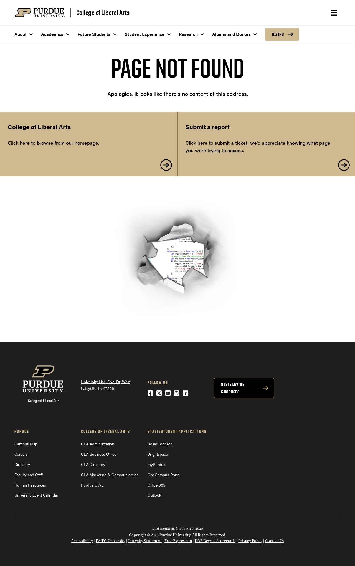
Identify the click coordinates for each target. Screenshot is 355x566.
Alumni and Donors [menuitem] (231, 34)
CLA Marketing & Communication (110, 474)
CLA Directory (93, 464)
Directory (22, 464)
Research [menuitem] (188, 34)
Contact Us (274, 540)
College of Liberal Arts (103, 12)
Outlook (154, 495)
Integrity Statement (145, 540)
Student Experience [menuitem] (144, 34)
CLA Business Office (98, 454)
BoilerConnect (160, 444)
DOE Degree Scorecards (215, 540)
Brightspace (158, 454)
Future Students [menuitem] (94, 34)
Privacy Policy (250, 540)
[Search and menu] (334, 12)
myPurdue (156, 464)
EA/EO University (110, 540)
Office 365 (156, 485)
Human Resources (30, 485)
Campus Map (25, 444)
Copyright (137, 535)
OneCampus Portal (164, 474)
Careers (21, 454)
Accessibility (82, 540)
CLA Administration (97, 444)
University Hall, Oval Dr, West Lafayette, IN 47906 (105, 385)
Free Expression (178, 540)
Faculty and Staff (28, 474)
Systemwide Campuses (232, 388)
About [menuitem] (20, 34)
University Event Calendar (36, 495)
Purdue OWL (92, 485)
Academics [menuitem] (52, 34)
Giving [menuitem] (278, 34)
